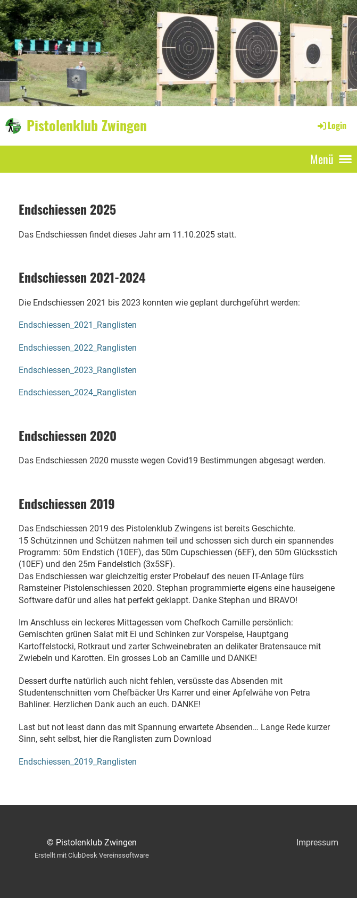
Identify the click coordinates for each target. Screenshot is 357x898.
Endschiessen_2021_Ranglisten (78, 325)
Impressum (317, 842)
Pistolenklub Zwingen (87, 125)
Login (331, 125)
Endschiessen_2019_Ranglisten (78, 762)
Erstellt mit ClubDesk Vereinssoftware (92, 855)
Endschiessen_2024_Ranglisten (78, 392)
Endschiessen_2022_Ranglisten (78, 348)
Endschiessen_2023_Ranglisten (78, 370)
